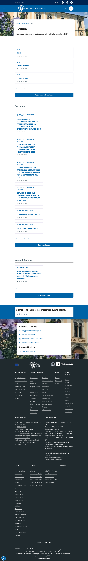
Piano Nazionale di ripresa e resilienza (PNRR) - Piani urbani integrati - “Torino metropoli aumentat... (29, 275)
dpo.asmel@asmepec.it (55, 460)
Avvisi (57, 384)
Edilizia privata (22, 78)
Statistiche (18, 535)
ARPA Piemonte (49, 483)
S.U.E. (19, 53)
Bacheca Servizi (19, 512)
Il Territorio (68, 385)
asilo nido (33, 471)
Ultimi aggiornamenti (21, 532)
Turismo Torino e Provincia (52, 480)
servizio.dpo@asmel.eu (56, 457)
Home (18, 23)
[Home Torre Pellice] (33, 8)
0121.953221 (21, 425)
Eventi (67, 380)
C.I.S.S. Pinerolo (49, 477)
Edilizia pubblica (23, 65)
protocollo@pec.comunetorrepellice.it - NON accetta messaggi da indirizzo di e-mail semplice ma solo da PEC (28, 435)
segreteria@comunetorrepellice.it (29, 440)
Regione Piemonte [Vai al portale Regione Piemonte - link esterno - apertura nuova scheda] (19, 2)
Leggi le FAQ (18, 491)
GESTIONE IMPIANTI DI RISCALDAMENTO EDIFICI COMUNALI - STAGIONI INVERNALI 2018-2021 (27, 148)
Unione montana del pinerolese (39, 483)
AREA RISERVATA (43, 558)
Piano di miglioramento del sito (20, 486)
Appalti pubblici (34, 392)
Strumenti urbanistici (25, 211)
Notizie (57, 378)
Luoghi (67, 383)
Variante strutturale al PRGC (28, 228)
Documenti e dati (44, 245)
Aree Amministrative (21, 381)
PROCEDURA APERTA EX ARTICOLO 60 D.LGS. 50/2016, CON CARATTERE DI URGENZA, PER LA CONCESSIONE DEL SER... (29, 172)
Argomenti (25, 23)
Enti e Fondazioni (20, 389)
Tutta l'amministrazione (44, 95)
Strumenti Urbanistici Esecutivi (29, 214)
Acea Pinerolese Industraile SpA (54, 474)
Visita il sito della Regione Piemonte (41, 477)
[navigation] (4, 8)
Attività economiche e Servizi (69, 403)
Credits (17, 529)
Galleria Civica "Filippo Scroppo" (39, 485)
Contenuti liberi (23, 268)
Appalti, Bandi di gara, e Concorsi (25, 115)
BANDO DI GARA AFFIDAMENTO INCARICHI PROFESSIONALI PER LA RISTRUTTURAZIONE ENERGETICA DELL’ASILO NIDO (29, 124)
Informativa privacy (20, 520)
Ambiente (33, 384)
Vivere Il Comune (44, 295)
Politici (17, 398)
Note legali (18, 523)
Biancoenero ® (59, 554)
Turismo (44, 407)
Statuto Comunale (20, 515)
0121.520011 (21, 427)
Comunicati (58, 381)
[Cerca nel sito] (71, 8)
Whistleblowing (19, 517)
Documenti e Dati (20, 386)
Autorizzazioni (34, 395)
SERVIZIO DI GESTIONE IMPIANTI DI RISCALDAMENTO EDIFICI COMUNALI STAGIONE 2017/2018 (29, 197)
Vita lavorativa (46, 410)
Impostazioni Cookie (21, 526)
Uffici (19, 50)
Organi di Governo (20, 378)
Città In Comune (53, 551)
